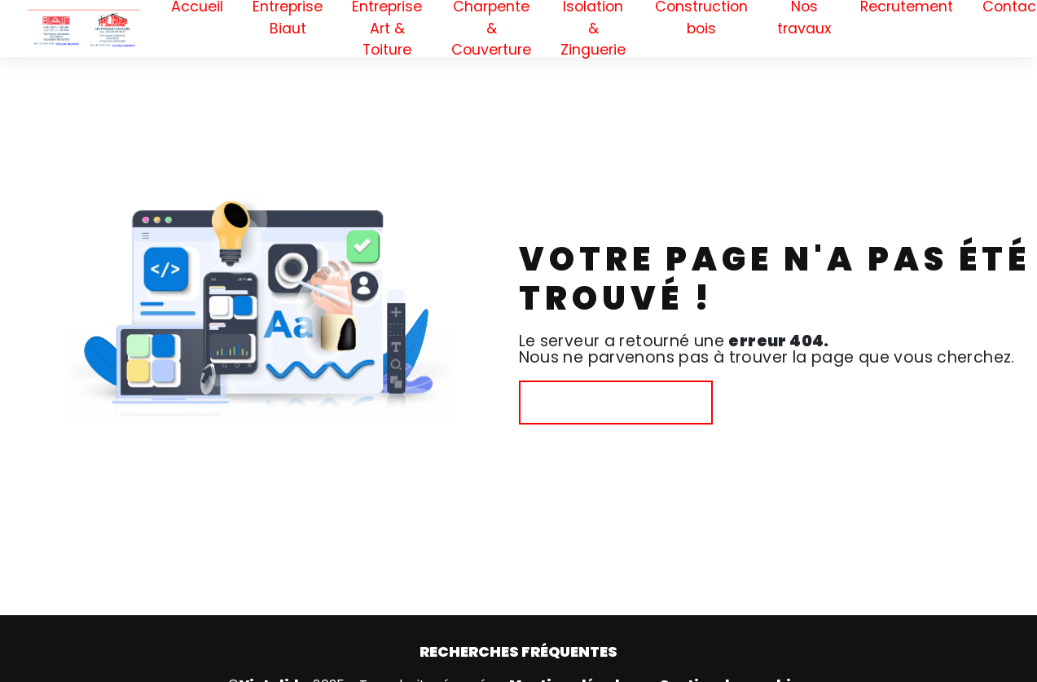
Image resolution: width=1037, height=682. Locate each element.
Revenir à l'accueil (616, 402)
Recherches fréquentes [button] (518, 652)
